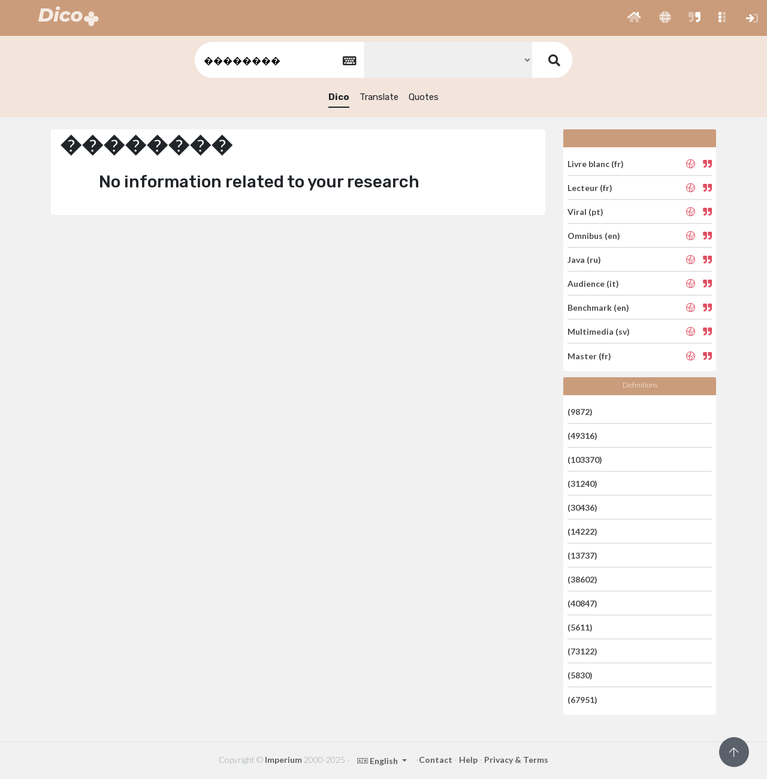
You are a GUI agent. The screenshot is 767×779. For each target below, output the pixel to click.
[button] (634, 18)
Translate (379, 97)
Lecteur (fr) (589, 188)
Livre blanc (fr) (595, 163)
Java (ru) (584, 259)
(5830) (580, 675)
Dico (338, 97)
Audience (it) (593, 283)
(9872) (580, 411)
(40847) (582, 603)
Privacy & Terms (516, 759)
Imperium (283, 759)
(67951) (582, 699)
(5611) (580, 627)
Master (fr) (589, 355)
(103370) (584, 459)
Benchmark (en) (598, 307)
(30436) (582, 507)
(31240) (582, 483)
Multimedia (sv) (598, 331)
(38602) (582, 579)
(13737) (582, 555)
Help (468, 759)
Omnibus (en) (593, 236)
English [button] (378, 761)
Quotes (424, 97)
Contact (435, 759)
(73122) (582, 651)
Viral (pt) (585, 212)
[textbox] (279, 60)
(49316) (582, 436)
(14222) (582, 531)
